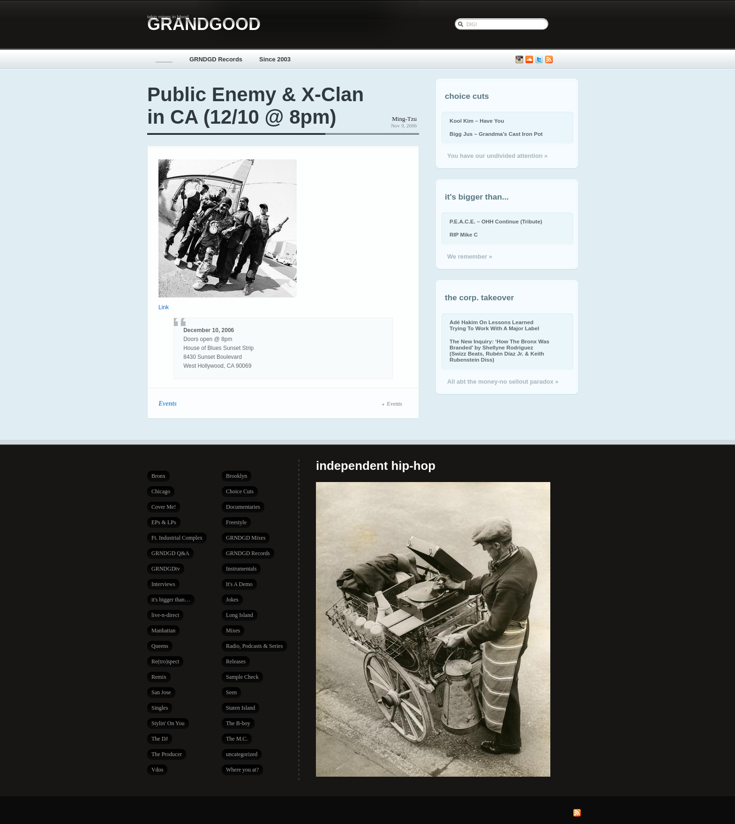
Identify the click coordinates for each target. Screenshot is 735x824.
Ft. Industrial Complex (176, 537)
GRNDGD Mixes (245, 537)
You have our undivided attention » (497, 155)
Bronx (158, 476)
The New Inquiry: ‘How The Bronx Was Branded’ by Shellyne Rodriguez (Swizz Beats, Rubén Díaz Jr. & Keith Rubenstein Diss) (499, 350)
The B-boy (238, 723)
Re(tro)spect (165, 661)
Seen (231, 692)
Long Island (239, 615)
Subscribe (549, 60)
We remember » (469, 256)
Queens (159, 646)
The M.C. (237, 738)
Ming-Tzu (404, 118)
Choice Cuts (240, 491)
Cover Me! (163, 507)
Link (163, 307)
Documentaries (243, 507)
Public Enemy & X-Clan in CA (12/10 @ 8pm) (255, 105)
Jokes (232, 599)
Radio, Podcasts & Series (254, 646)
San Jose (161, 692)
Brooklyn (236, 476)
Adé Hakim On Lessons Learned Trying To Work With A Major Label (494, 325)
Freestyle (236, 522)
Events (167, 403)
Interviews (163, 584)
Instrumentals (241, 568)
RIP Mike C (464, 234)
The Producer (166, 754)
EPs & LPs (163, 522)
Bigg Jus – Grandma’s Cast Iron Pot (496, 134)
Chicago (160, 491)
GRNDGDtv (165, 568)
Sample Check (242, 677)
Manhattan (163, 630)
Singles (159, 708)
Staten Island (240, 708)
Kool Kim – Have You (477, 121)
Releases (236, 661)
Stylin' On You (168, 723)
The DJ (159, 738)
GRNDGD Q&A (170, 553)
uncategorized (241, 754)
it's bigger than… (170, 599)
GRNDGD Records (215, 59)
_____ (164, 59)
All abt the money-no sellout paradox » (502, 381)
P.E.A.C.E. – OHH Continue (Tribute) (496, 221)
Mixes (233, 630)
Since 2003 (275, 59)
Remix (158, 677)
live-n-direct (165, 615)
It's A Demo (239, 584)
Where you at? (242, 769)
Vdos (157, 769)
